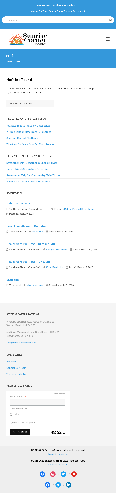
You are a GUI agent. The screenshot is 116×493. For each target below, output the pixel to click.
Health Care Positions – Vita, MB (28, 261)
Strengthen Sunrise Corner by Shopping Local (32, 162)
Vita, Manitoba (54, 267)
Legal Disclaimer (58, 453)
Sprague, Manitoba (56, 249)
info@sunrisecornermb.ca (21, 342)
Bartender (12, 279)
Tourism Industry (16, 374)
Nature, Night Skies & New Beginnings (28, 125)
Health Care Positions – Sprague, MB (30, 244)
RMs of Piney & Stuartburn (79, 209)
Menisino (37, 231)
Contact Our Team (43, 5)
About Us (11, 361)
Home (9, 61)
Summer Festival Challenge (22, 138)
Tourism (16, 414)
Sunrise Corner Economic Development (67, 11)
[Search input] (57, 21)
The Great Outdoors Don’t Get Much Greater (30, 144)
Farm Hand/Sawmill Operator (26, 226)
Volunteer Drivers (18, 203)
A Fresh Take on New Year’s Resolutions (28, 131)
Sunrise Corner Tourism (64, 5)
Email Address (18, 396)
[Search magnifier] (110, 20)
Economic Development (23, 422)
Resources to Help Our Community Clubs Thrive (33, 175)
